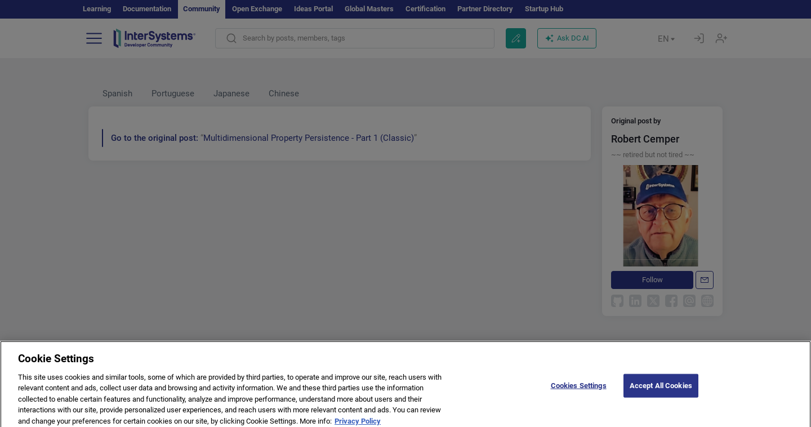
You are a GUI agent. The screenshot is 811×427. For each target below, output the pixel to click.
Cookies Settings (579, 393)
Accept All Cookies (661, 393)
